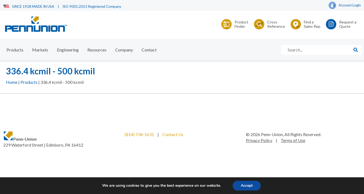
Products (14, 49)
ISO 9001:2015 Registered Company (92, 6)
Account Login (344, 5)
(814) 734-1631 (139, 134)
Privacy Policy (259, 140)
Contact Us (172, 134)
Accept (247, 185)
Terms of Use (293, 140)
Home (12, 82)
